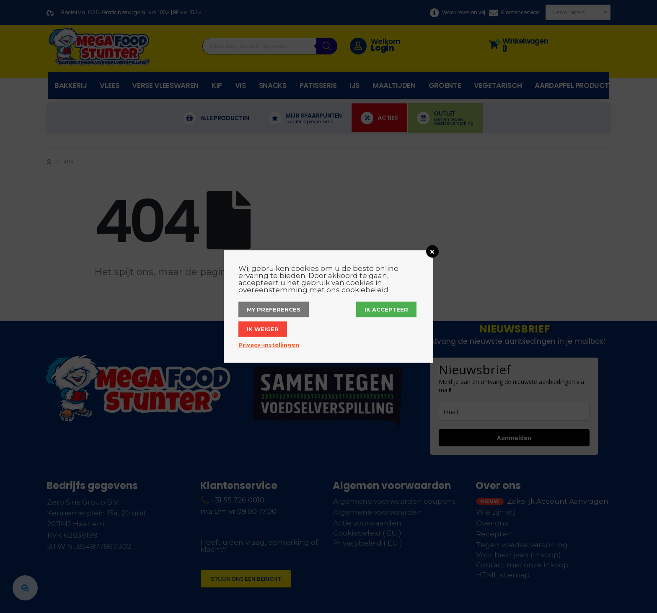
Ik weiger (263, 329)
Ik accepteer (386, 309)
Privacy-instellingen (268, 344)
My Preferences (273, 309)
